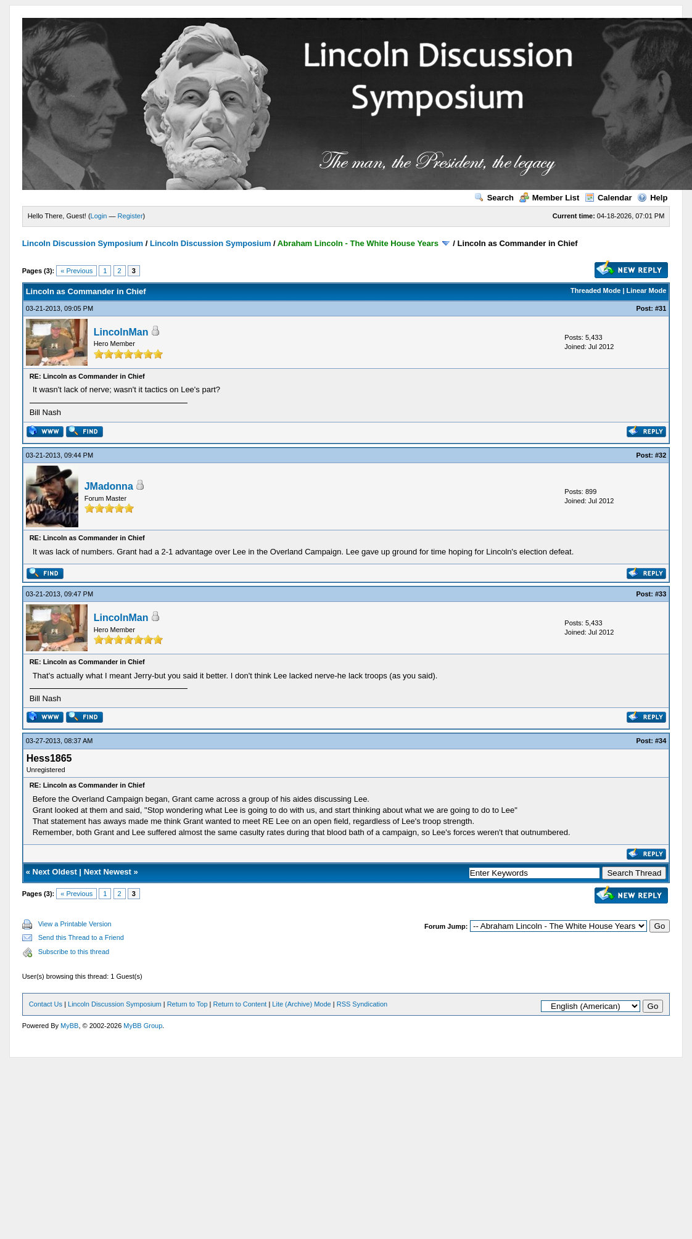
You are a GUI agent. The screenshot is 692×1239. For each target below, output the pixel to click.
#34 (660, 740)
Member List (549, 197)
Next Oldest (55, 871)
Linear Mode (647, 290)
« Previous (76, 270)
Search (494, 197)
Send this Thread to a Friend (81, 937)
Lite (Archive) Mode (301, 1004)
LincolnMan (121, 332)
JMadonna (108, 486)
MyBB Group (142, 1025)
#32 (660, 455)
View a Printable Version (75, 924)
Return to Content (240, 1004)
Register (130, 216)
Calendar (608, 197)
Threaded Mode (595, 290)
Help (652, 197)
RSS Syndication (362, 1004)
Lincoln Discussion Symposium (82, 243)
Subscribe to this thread (74, 951)
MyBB (69, 1025)
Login (99, 216)
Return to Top (187, 1004)
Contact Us (45, 1004)
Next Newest (107, 871)
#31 (660, 308)
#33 (660, 594)
